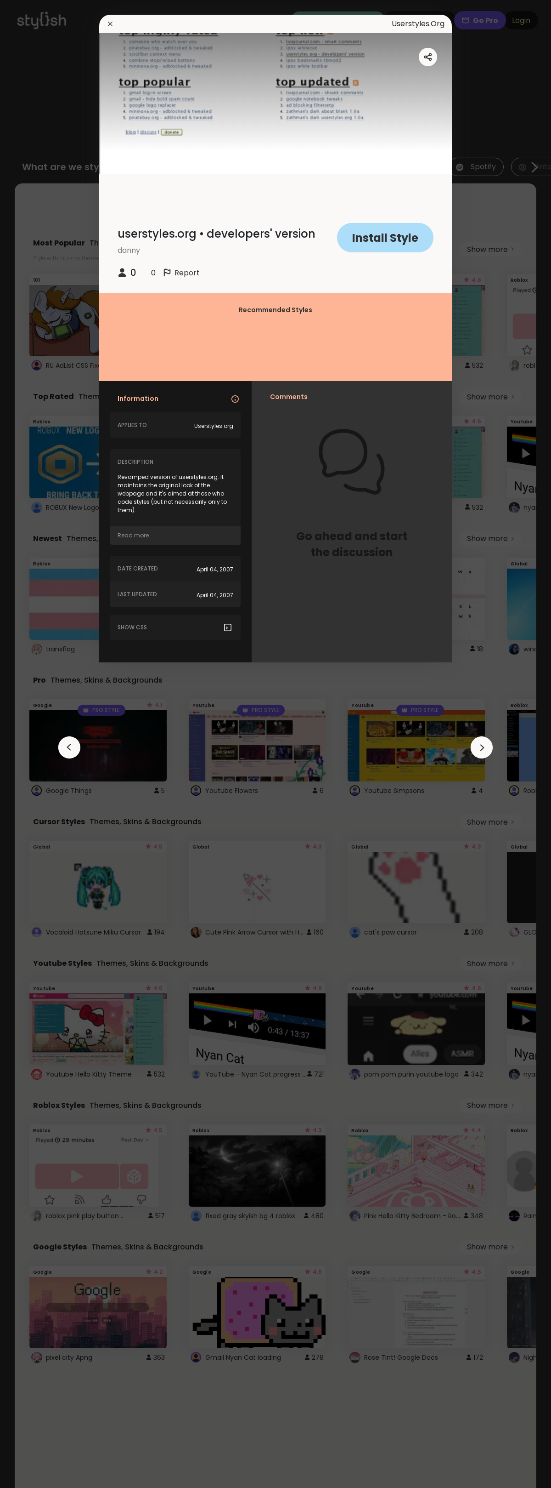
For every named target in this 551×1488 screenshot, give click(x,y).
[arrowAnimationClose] (69, 747)
